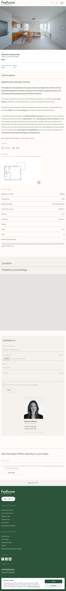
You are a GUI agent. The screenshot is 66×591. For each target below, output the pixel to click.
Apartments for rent (7, 513)
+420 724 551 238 (30, 429)
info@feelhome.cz (8, 569)
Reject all (30, 586)
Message (33, 373)
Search (8, 499)
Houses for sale (5, 516)
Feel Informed (5, 536)
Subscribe (11, 473)
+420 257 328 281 (30, 426)
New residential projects (8, 525)
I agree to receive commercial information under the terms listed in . (32, 467)
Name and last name (9, 346)
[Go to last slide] (3, 28)
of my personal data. (32, 385)
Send (9, 390)
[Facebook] (2, 559)
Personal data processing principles (11, 548)
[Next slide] (62, 28)
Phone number (33, 355)
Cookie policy (36, 586)
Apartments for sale (7, 510)
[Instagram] (6, 559)
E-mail (4, 364)
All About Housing (6, 542)
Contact (3, 545)
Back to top (33, 483)
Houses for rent (5, 519)
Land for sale (5, 522)
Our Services (5, 539)
